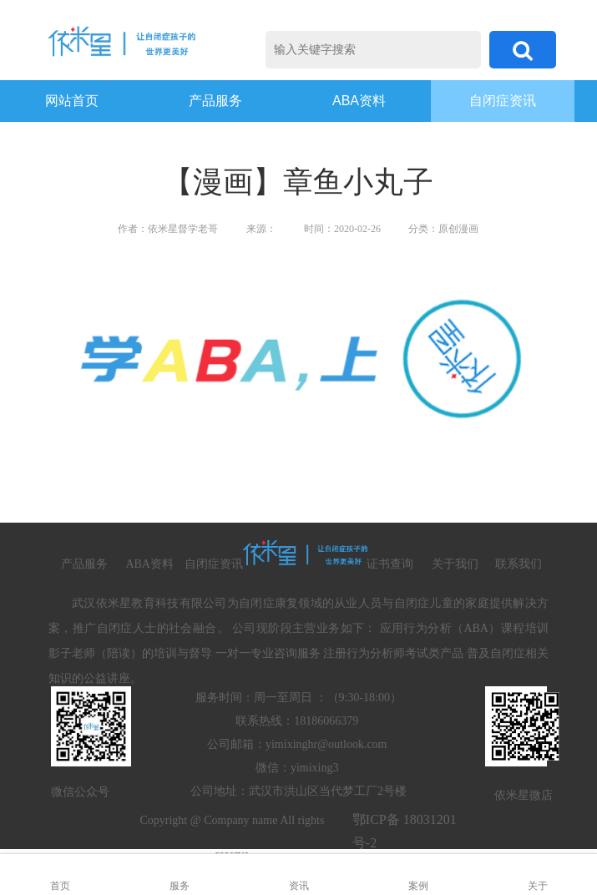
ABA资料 (359, 101)
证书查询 (390, 564)
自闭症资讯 (502, 101)
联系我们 (518, 564)
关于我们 (455, 564)
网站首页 (72, 101)
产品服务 (215, 101)
